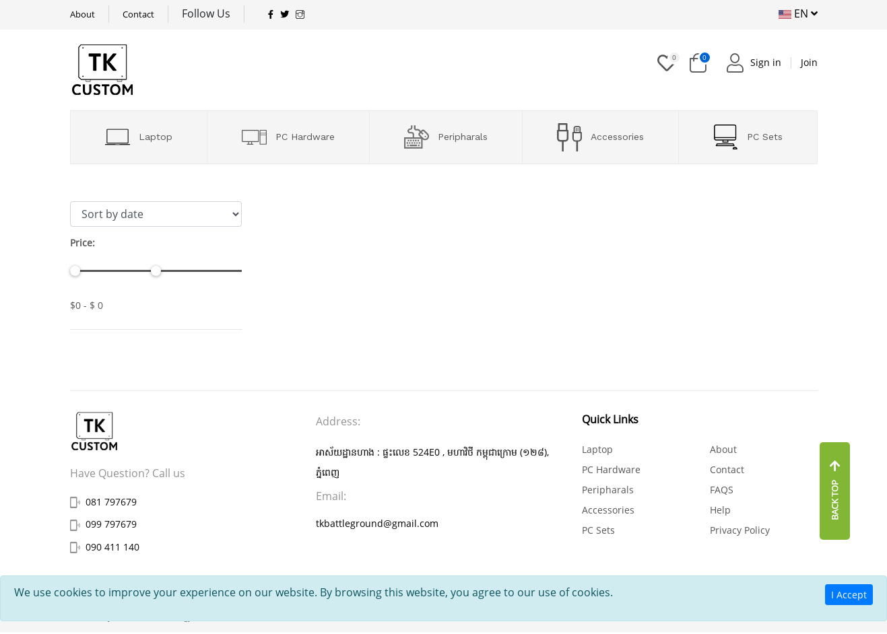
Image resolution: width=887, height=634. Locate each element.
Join (809, 62)
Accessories (600, 137)
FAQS (721, 489)
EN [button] (798, 13)
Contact (138, 14)
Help (720, 509)
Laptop (138, 137)
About (82, 14)
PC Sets (748, 137)
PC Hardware (288, 137)
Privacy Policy (740, 530)
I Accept (849, 594)
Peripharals (446, 137)
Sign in (765, 62)
